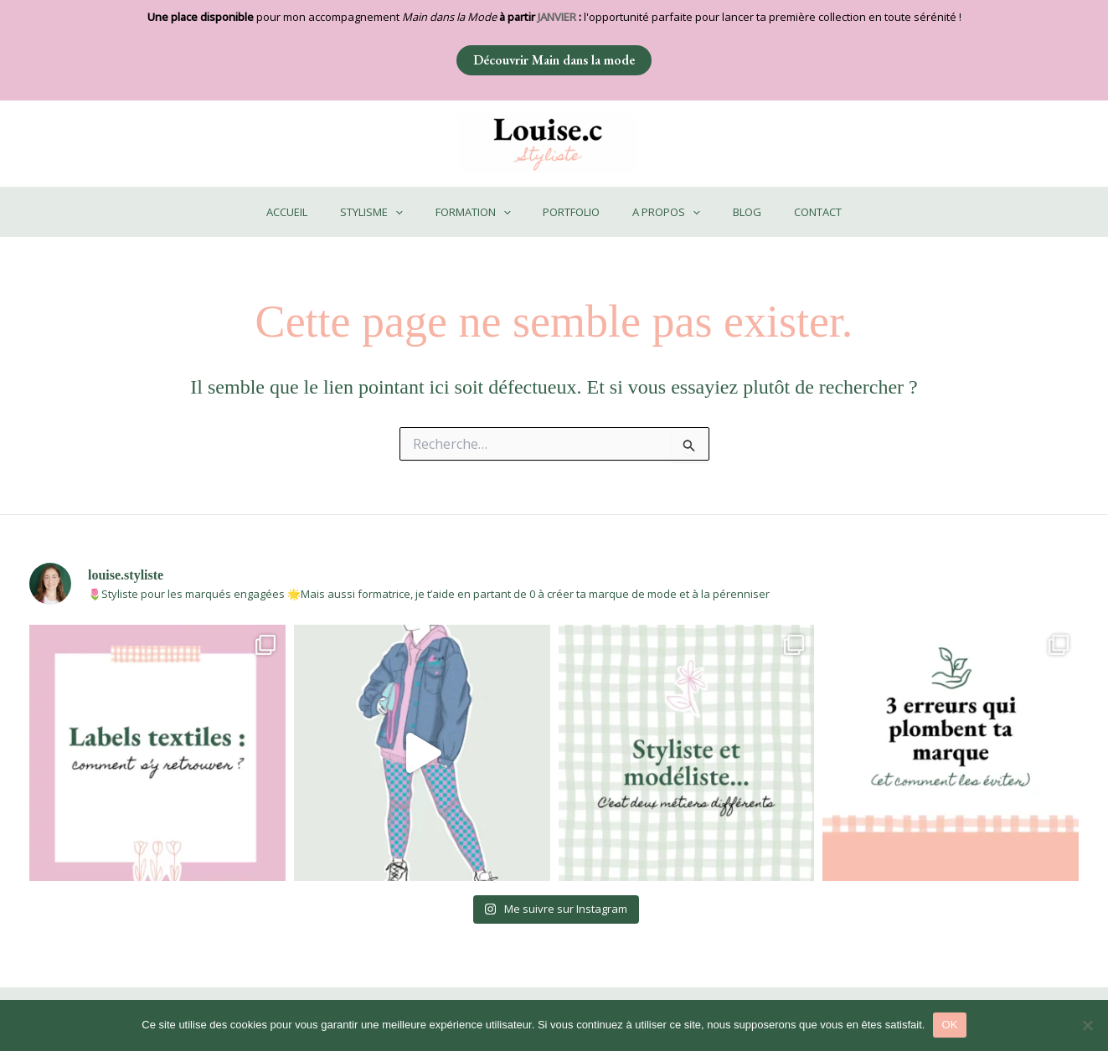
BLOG (725, 211)
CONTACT (785, 211)
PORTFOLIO (571, 211)
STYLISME (393, 212)
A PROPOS (655, 212)
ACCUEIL (319, 211)
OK (949, 1024)
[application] (417, 212)
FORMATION (484, 212)
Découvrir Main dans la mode (554, 60)
